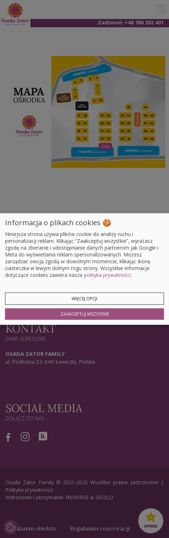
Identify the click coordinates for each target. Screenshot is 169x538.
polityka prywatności (107, 274)
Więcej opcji (84, 298)
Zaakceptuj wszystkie (85, 314)
